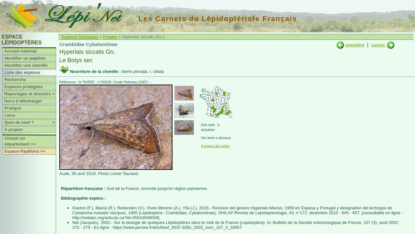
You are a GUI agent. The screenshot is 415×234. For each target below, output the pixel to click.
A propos (13, 129)
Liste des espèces (22, 72)
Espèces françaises (80, 36)
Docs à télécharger (23, 101)
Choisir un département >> (20, 141)
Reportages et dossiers (30, 94)
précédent (354, 44)
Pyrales (110, 36)
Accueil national (20, 51)
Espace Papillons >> (24, 151)
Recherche (15, 79)
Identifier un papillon (25, 58)
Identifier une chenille (26, 65)
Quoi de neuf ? (30, 122)
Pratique (12, 108)
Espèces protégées (23, 86)
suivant (378, 44)
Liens (9, 115)
